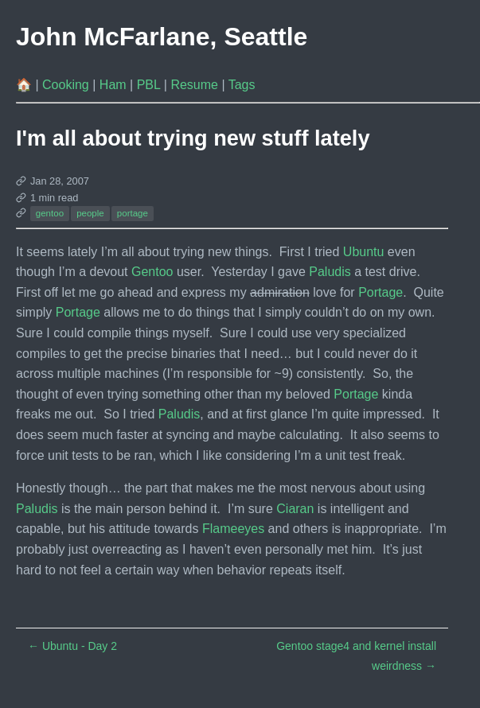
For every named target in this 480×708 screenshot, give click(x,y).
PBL (150, 84)
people (90, 213)
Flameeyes (233, 528)
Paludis (329, 271)
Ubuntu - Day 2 (72, 646)
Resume (195, 84)
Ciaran (295, 508)
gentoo (50, 213)
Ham (115, 84)
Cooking (67, 84)
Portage (380, 292)
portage (132, 213)
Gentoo (152, 271)
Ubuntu (363, 252)
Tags (242, 84)
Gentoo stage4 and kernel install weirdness (356, 656)
